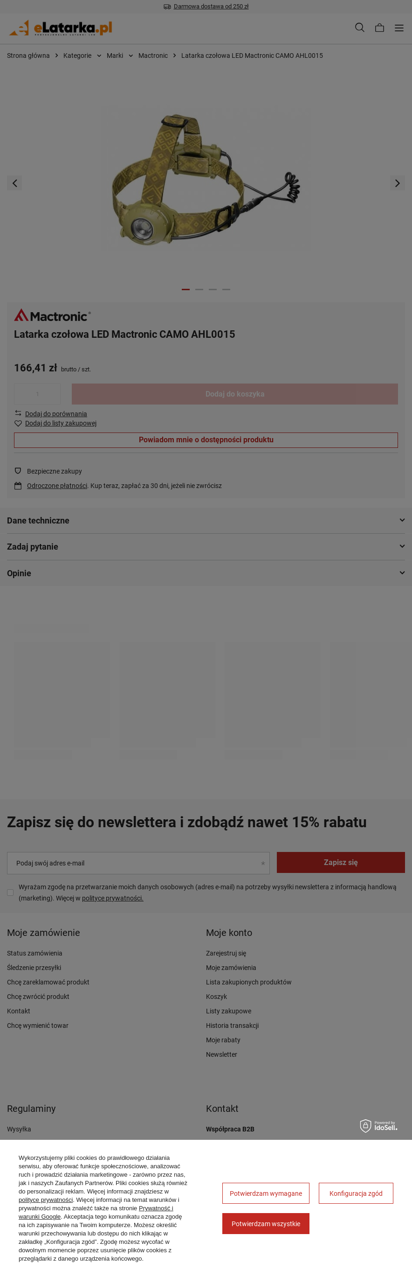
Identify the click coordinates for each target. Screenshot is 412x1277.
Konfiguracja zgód (356, 1193)
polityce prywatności (46, 1199)
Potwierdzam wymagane (266, 1193)
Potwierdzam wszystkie (266, 1224)
